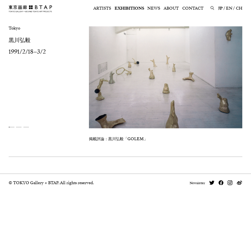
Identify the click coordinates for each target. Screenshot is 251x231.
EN (229, 8)
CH (239, 8)
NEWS (153, 8)
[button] (11, 127)
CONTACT (192, 8)
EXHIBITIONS (129, 8)
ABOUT (171, 8)
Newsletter (197, 183)
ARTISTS (102, 8)
